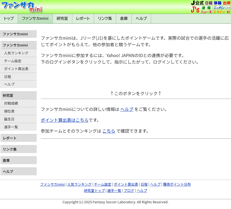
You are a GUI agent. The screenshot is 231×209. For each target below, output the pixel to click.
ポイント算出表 (16, 68)
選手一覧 (11, 126)
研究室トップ (94, 190)
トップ (9, 18)
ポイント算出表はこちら (65, 120)
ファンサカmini (35, 18)
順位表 (9, 111)
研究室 (62, 18)
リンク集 (105, 18)
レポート (83, 18)
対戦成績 (11, 103)
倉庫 (124, 18)
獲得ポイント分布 (177, 184)
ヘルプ (141, 18)
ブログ (129, 190)
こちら (108, 130)
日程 (7, 76)
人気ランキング (16, 52)
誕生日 (9, 118)
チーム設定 (12, 60)
